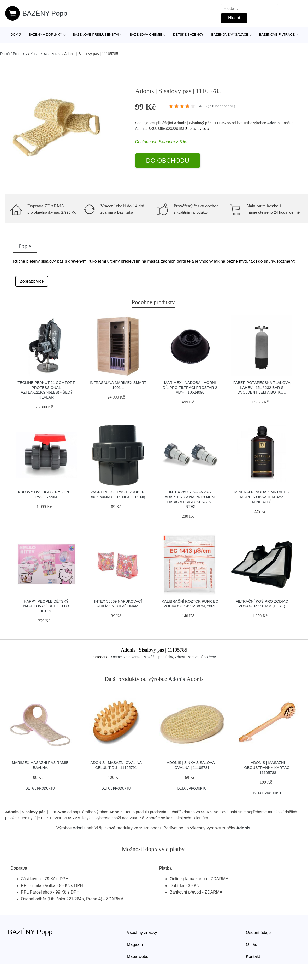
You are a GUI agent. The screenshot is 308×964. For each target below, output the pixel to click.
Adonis (273, 123)
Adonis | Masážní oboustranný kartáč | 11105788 (268, 767)
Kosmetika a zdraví (45, 54)
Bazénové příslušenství (96, 35)
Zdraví (180, 657)
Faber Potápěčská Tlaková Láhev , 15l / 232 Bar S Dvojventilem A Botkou (262, 387)
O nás (251, 944)
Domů (15, 35)
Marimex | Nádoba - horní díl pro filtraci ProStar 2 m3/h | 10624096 (190, 387)
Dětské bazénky (188, 35)
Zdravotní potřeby (201, 657)
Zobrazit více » (197, 128)
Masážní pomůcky (158, 657)
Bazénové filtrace (277, 35)
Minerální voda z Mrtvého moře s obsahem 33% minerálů (261, 497)
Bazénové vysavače (229, 35)
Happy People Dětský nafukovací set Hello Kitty (46, 606)
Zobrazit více (32, 281)
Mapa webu (138, 956)
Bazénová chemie (146, 35)
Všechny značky (142, 932)
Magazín (135, 944)
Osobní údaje (258, 932)
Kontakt (253, 956)
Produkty (20, 54)
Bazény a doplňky (45, 35)
